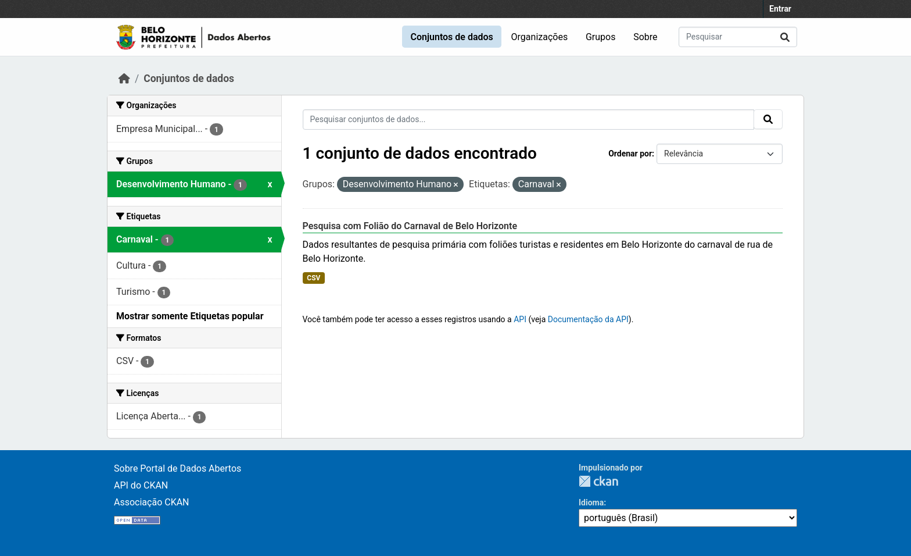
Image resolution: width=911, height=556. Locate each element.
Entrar (780, 8)
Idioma (591, 502)
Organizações (539, 36)
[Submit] (785, 37)
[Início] (124, 78)
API (520, 319)
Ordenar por (630, 153)
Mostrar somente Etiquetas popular (190, 316)
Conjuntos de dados (451, 36)
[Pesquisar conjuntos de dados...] (738, 37)
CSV (313, 278)
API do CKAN (141, 485)
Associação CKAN (151, 502)
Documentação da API (588, 319)
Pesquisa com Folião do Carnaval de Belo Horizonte (410, 225)
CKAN (598, 481)
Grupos (601, 36)
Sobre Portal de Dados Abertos (177, 468)
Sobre (645, 36)
